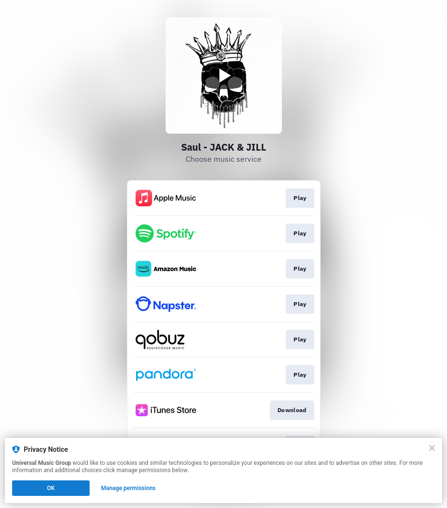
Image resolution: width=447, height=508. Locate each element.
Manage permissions (128, 488)
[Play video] (224, 75)
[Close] (432, 448)
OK (51, 488)
